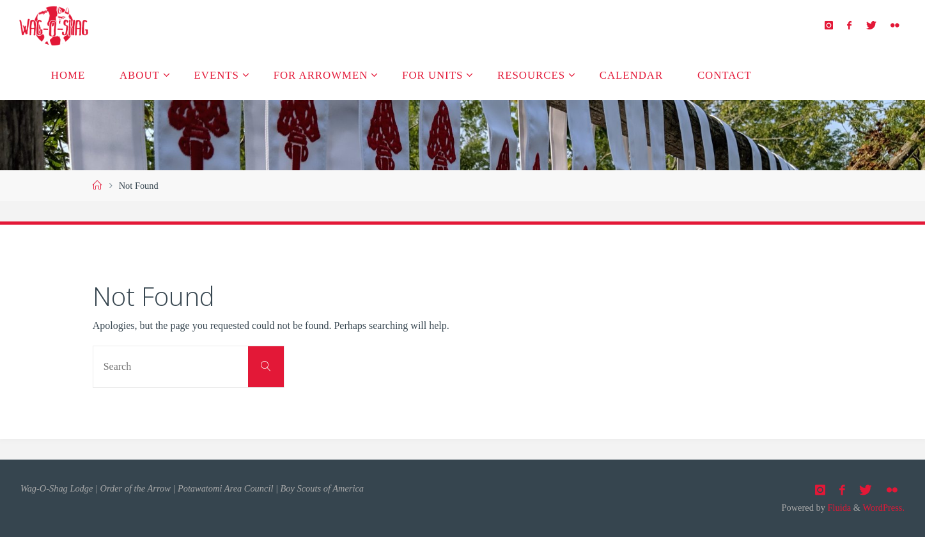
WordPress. (883, 507)
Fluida (838, 507)
